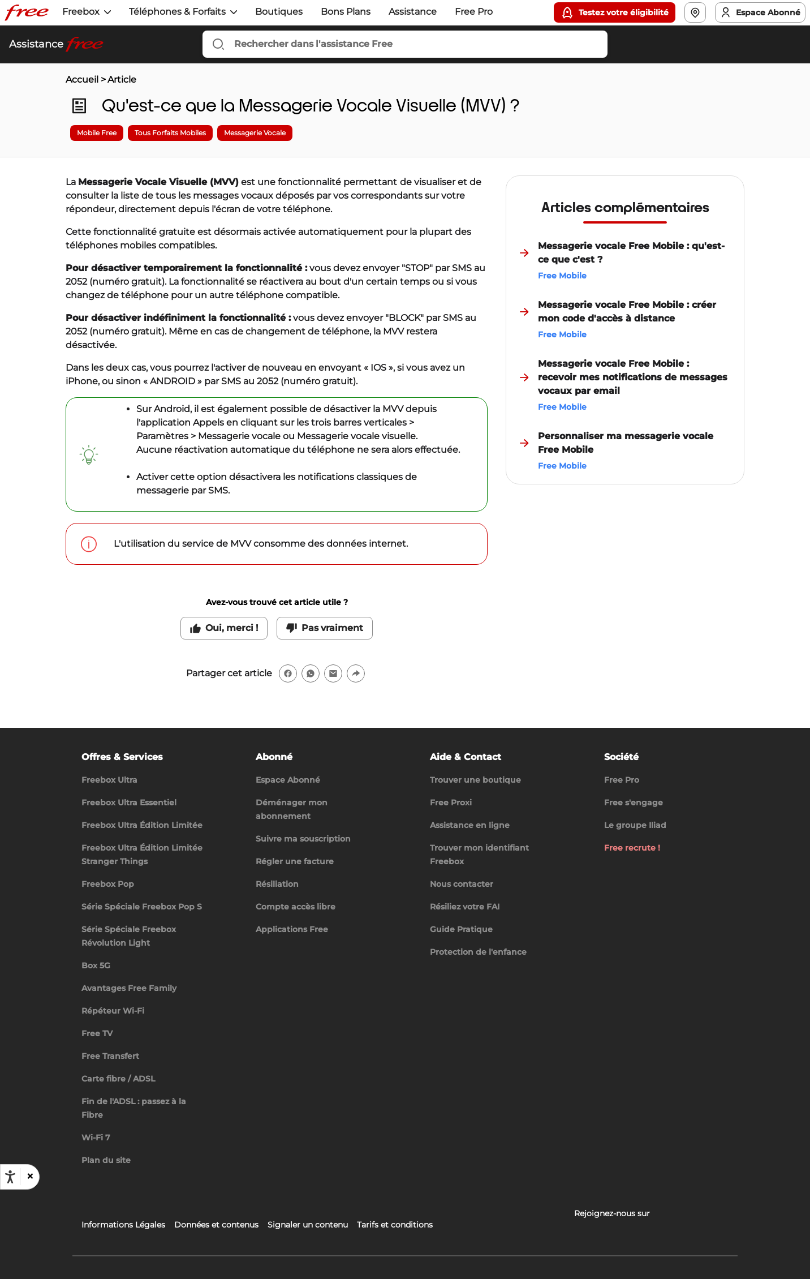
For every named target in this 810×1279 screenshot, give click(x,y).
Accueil (82, 79)
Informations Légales (123, 1225)
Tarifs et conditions (395, 1225)
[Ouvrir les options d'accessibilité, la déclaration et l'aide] (10, 1177)
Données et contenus (216, 1225)
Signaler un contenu (308, 1225)
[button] (29, 1176)
